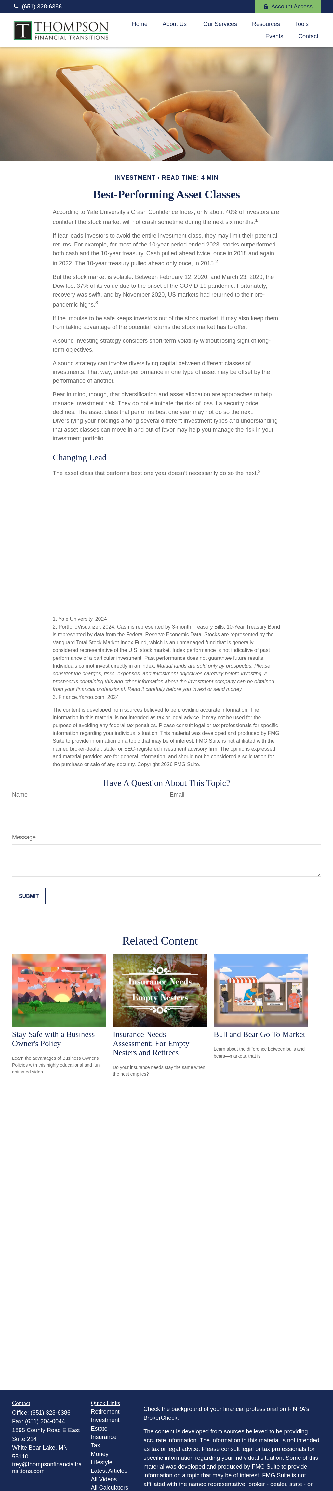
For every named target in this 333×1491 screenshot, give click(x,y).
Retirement (105, 1411)
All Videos (104, 1479)
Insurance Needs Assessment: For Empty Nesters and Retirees (151, 1043)
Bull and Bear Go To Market (259, 1034)
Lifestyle (102, 1462)
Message (24, 837)
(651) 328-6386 (37, 6)
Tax (95, 1445)
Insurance (104, 1437)
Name (20, 795)
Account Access (288, 6)
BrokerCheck (160, 1418)
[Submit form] (29, 896)
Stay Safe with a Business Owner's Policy (53, 1039)
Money (100, 1454)
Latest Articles (109, 1471)
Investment (105, 1420)
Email (177, 795)
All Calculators (109, 1487)
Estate (99, 1428)
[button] (139, 24)
